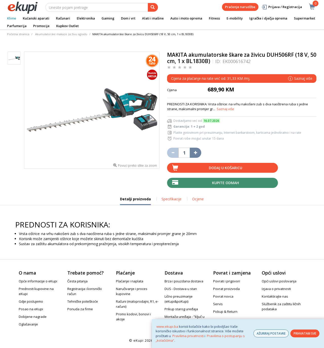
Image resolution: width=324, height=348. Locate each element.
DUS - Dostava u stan (181, 288)
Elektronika (86, 18)
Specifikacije (171, 199)
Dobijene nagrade (33, 316)
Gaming (108, 18)
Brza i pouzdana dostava (184, 281)
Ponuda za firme (80, 309)
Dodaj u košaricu (225, 167)
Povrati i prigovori (226, 281)
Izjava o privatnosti (276, 288)
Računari (63, 18)
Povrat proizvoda (226, 288)
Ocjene (198, 199)
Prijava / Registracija (281, 7)
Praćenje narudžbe (240, 7)
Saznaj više (225, 109)
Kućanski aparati (36, 18)
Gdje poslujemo (31, 301)
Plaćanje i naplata (129, 281)
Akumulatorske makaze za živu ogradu (61, 34)
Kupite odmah (225, 182)
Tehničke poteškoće (82, 301)
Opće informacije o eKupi (38, 281)
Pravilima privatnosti (188, 336)
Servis (218, 304)
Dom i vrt (128, 18)
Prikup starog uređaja (181, 309)
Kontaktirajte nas (275, 296)
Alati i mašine (153, 18)
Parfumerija (17, 26)
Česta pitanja (77, 281)
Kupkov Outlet (67, 26)
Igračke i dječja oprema (268, 18)
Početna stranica (18, 34)
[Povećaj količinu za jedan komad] (195, 153)
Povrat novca (223, 296)
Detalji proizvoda (135, 201)
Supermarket (304, 18)
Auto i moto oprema (186, 18)
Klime (11, 18)
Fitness (214, 18)
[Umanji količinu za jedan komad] (172, 153)
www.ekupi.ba (167, 326)
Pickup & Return (225, 311)
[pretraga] (153, 7)
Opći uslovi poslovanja (279, 281)
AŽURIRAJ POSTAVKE (271, 333)
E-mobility (235, 18)
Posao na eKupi (31, 309)
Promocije (41, 26)
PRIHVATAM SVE (305, 333)
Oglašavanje (28, 324)
